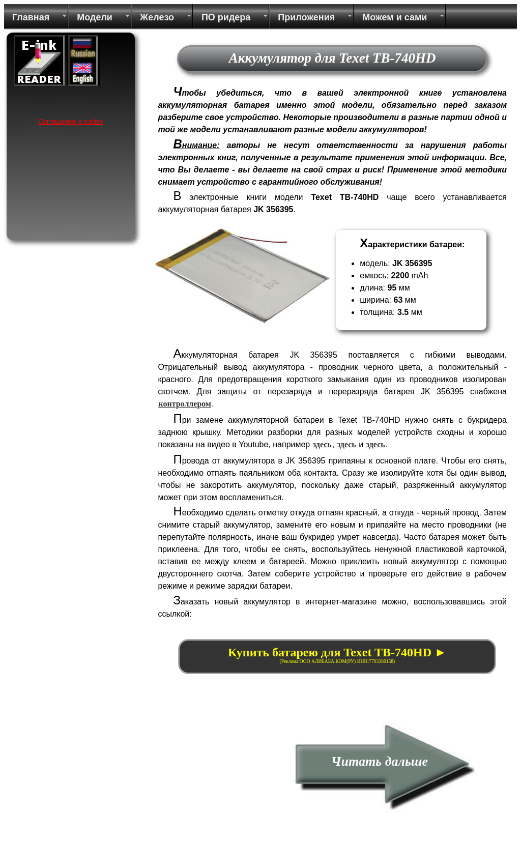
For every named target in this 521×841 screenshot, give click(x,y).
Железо (157, 17)
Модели (94, 17)
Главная (30, 17)
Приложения (306, 17)
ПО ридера (225, 17)
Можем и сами (394, 17)
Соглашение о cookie (70, 121)
